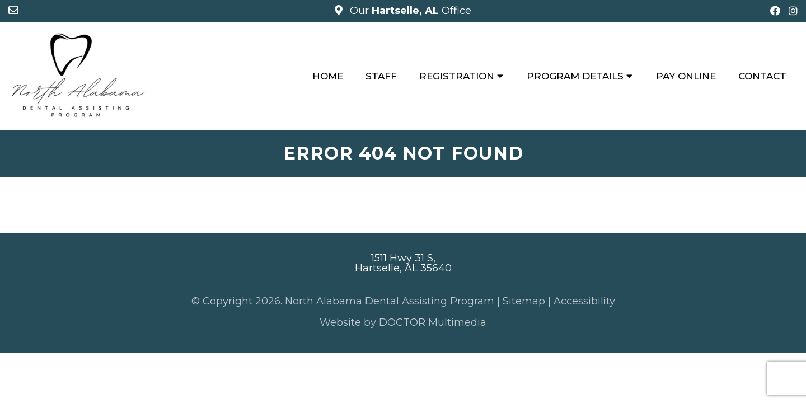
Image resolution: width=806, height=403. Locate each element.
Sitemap (524, 301)
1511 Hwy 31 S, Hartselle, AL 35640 (403, 263)
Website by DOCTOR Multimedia (403, 322)
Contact (762, 76)
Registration (456, 76)
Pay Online (686, 76)
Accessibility (584, 301)
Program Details (575, 76)
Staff (381, 76)
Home (327, 76)
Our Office (409, 10)
